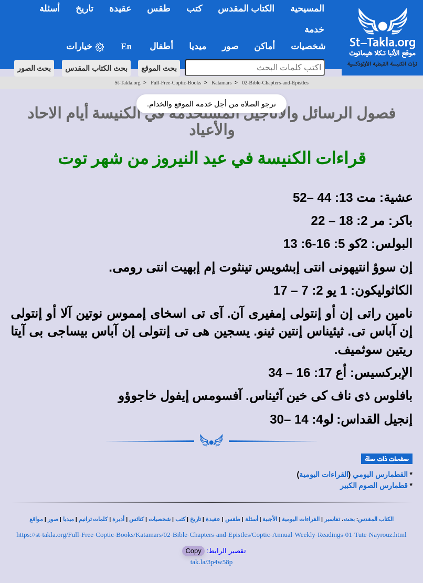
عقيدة (213, 519)
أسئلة (251, 519)
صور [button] (230, 46)
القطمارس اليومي (380, 475)
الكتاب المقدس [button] (246, 9)
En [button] (127, 46)
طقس (232, 519)
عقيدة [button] (120, 9)
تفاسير (332, 519)
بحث (349, 519)
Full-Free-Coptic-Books (176, 82)
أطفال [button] (161, 46)
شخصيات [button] (311, 46)
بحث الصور (34, 68)
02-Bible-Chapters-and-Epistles (275, 82)
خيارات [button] (85, 46)
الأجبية (269, 519)
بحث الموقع (159, 68)
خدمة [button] (314, 30)
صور (53, 519)
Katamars (221, 82)
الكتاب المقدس (376, 519)
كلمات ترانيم (93, 519)
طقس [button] (159, 9)
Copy (193, 551)
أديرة (118, 519)
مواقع (36, 519)
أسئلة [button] (49, 9)
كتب (180, 519)
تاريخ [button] (84, 9)
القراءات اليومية (323, 475)
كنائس (136, 519)
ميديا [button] (197, 46)
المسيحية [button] (307, 9)
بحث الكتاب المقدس (96, 68)
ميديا (68, 519)
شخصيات (160, 519)
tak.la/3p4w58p (212, 562)
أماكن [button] (264, 46)
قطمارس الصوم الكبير (374, 486)
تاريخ (195, 519)
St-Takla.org (127, 82)
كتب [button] (194, 9)
